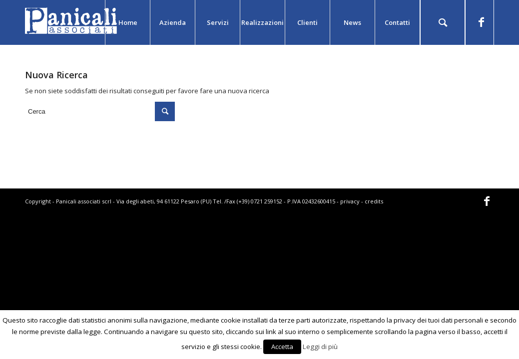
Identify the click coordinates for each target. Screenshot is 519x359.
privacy (350, 201)
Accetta (282, 346)
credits (374, 201)
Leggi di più (320, 346)
